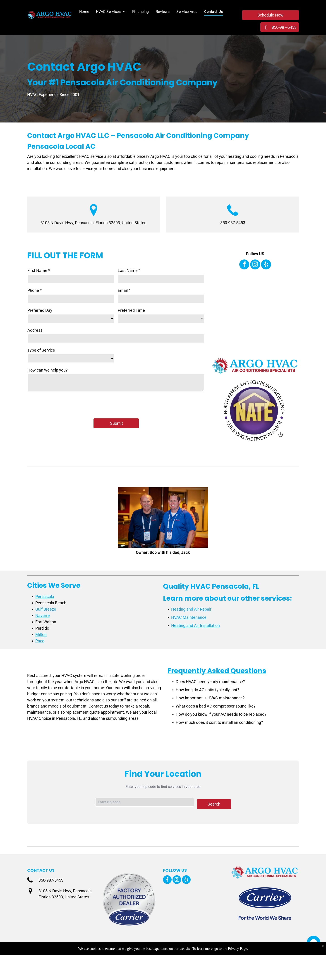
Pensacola (44, 596)
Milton (41, 634)
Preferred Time (131, 310)
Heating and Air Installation (195, 625)
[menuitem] (80, 12)
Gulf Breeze (45, 609)
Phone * (34, 290)
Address (34, 330)
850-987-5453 (232, 222)
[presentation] (61, 405)
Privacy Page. (238, 948)
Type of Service (41, 350)
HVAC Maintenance (188, 617)
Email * (124, 290)
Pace (39, 640)
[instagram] (255, 265)
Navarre (42, 615)
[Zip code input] (144, 802)
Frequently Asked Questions (217, 671)
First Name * (38, 270)
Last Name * (129, 270)
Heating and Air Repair (191, 609)
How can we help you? (47, 370)
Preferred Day (39, 310)
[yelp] (266, 265)
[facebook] (244, 265)
